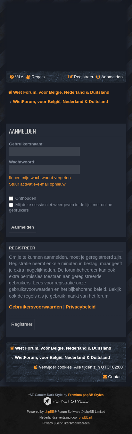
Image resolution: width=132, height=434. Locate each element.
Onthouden (22, 198)
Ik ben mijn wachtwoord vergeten (40, 177)
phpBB (49, 411)
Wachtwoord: (22, 162)
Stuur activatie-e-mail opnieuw (37, 184)
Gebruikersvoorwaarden (35, 306)
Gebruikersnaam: (26, 144)
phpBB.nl (85, 417)
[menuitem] (16, 77)
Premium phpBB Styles (86, 395)
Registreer (21, 324)
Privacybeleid (81, 306)
